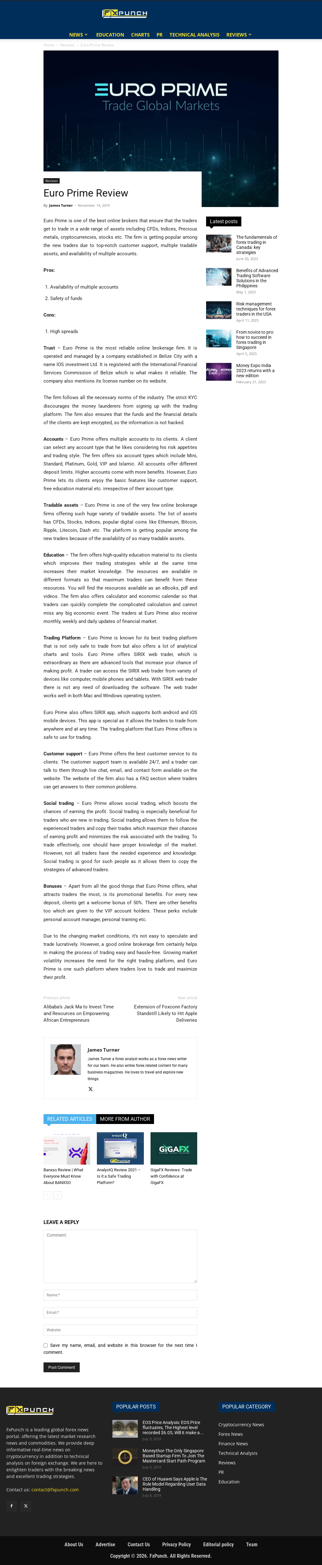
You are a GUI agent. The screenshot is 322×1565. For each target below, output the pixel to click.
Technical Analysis (194, 34)
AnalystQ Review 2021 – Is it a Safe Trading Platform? (119, 1176)
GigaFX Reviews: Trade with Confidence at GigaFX (171, 1176)
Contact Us (139, 1545)
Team (252, 1545)
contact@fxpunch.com (55, 1490)
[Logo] (125, 13)
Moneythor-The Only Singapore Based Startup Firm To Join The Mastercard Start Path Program (174, 1455)
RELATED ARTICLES (69, 1119)
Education (110, 34)
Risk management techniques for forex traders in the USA (256, 309)
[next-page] (58, 1195)
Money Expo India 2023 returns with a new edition (255, 370)
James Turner (61, 205)
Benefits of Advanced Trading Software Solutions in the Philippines (257, 278)
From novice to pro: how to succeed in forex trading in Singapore (255, 340)
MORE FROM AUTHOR (125, 1119)
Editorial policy (218, 1545)
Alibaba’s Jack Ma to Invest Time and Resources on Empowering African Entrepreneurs (79, 1013)
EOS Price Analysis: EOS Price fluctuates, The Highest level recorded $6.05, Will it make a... (173, 1427)
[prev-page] (47, 1195)
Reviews (236, 34)
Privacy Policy (176, 1545)
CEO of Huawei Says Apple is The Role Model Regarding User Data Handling (175, 1484)
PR (160, 34)
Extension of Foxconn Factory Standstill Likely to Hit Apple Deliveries (165, 1013)
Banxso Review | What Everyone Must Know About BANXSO (63, 1176)
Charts (140, 34)
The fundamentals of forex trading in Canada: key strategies (256, 245)
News (76, 34)
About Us (73, 1545)
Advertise (105, 1545)
